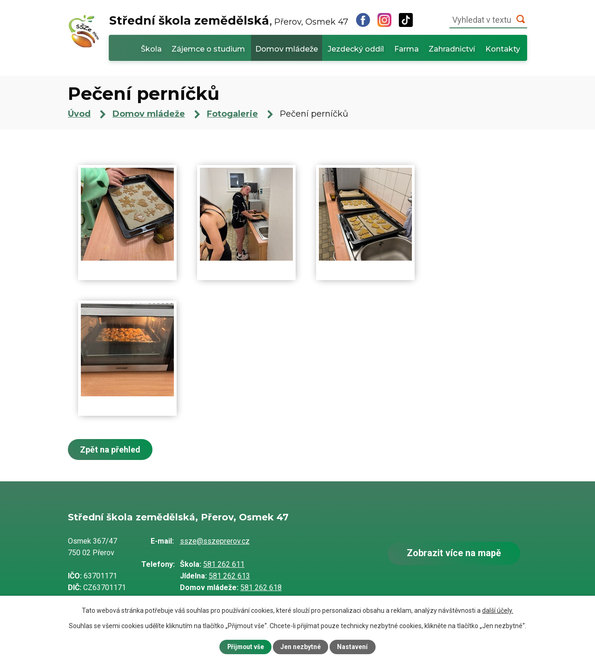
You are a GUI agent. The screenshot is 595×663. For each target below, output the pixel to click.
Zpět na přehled (110, 449)
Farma (406, 48)
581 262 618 (261, 587)
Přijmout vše (245, 646)
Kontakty (502, 48)
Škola (151, 48)
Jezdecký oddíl (356, 48)
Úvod (123, 48)
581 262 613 (229, 575)
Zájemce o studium (208, 48)
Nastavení (353, 646)
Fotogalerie (232, 114)
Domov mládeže (286, 48)
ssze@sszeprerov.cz (215, 541)
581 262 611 (224, 564)
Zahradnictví (452, 48)
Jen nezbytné (301, 646)
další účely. (497, 610)
